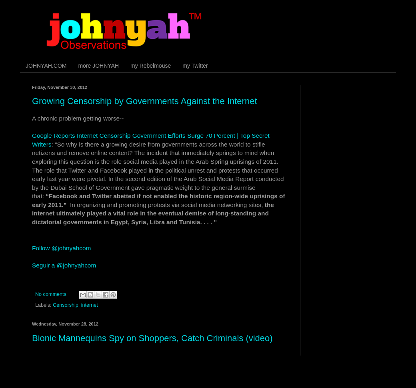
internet (89, 305)
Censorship (65, 305)
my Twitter (195, 65)
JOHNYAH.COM (46, 65)
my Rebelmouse (150, 65)
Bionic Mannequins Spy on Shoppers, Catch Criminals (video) (152, 338)
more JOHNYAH (98, 65)
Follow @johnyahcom (61, 248)
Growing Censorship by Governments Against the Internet (144, 101)
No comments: (52, 294)
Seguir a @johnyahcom (64, 265)
